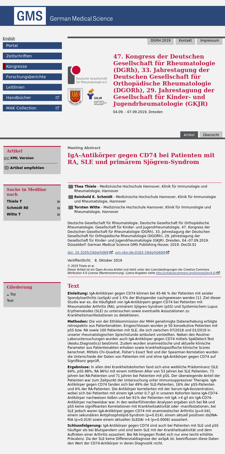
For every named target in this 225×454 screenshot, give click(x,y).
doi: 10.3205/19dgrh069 (88, 253)
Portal (12, 45)
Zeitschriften (19, 56)
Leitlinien (15, 87)
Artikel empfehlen (27, 168)
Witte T (14, 214)
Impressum (209, 40)
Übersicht (211, 135)
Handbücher (18, 97)
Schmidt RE (17, 208)
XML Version (22, 158)
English (9, 39)
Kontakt (185, 40)
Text (10, 301)
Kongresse (16, 66)
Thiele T (14, 201)
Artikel (189, 135)
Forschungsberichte (26, 77)
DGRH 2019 (160, 40)
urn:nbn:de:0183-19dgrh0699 (140, 253)
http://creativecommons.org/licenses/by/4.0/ (186, 273)
